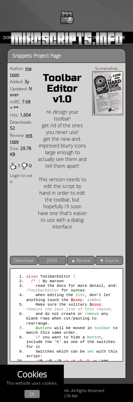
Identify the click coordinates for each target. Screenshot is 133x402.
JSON (52, 260)
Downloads (15, 37)
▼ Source (109, 260)
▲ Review (80, 260)
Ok (32, 394)
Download (23, 260)
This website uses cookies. (32, 383)
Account (94, 37)
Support (43, 37)
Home (119, 37)
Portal (69, 37)
